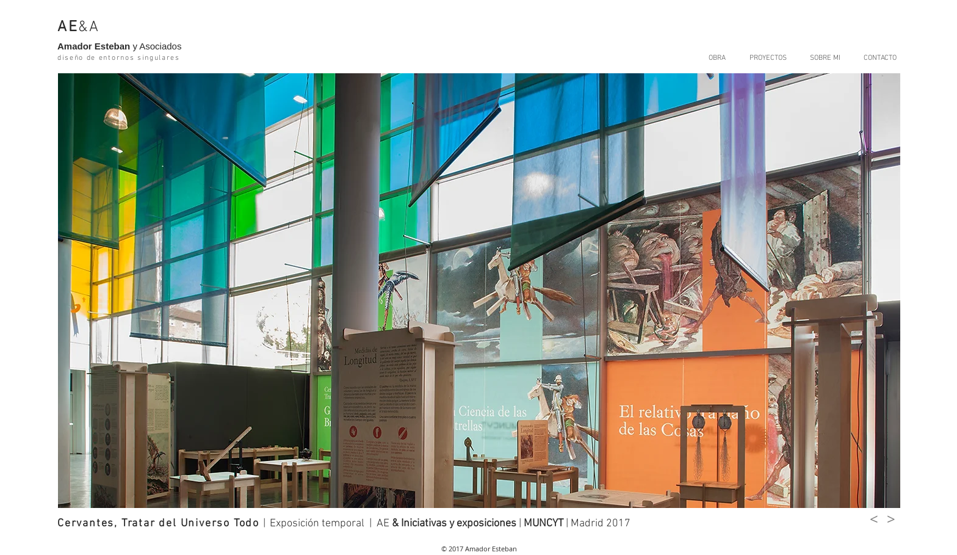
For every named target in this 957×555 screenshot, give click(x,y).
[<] (874, 519)
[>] (891, 519)
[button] (479, 290)
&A (88, 27)
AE (67, 27)
